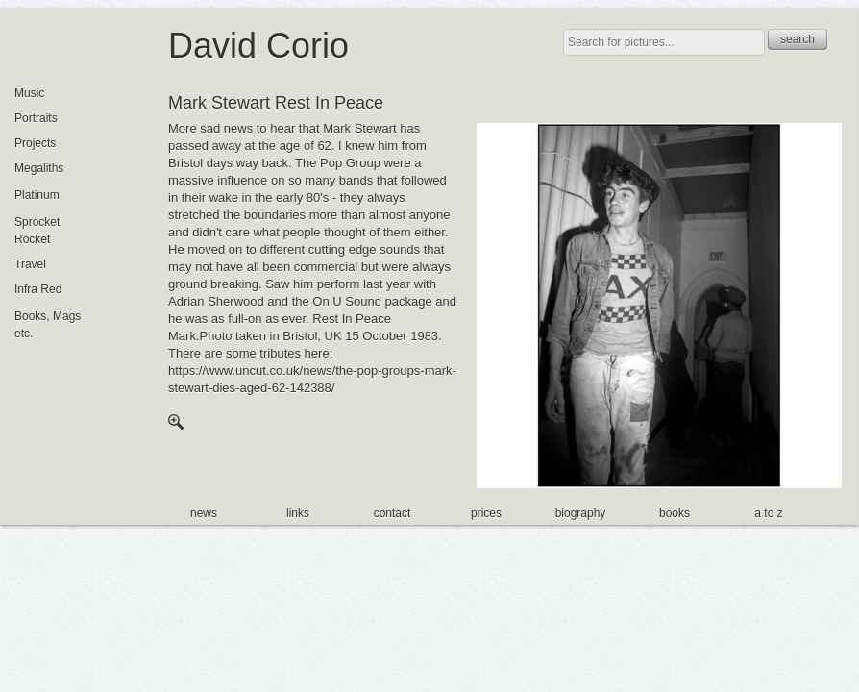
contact (392, 513)
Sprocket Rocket (37, 230)
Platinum (37, 195)
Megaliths (38, 168)
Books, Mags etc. (47, 324)
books (674, 513)
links (297, 513)
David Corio (258, 45)
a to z (768, 513)
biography (580, 513)
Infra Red (37, 289)
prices (486, 513)
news (203, 513)
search (797, 39)
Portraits (36, 118)
